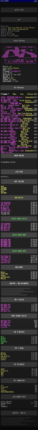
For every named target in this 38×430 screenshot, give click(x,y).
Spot (2, 186)
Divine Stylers (29, 28)
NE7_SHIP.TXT (6, 138)
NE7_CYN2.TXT (6, 121)
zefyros (3, 390)
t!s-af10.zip (6, 261)
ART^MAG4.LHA (6, 243)
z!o (2, 385)
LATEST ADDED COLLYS (19, 219)
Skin (2, 337)
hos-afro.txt (6, 304)
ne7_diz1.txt (6, 125)
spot (2, 389)
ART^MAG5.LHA (6, 244)
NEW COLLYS (19, 198)
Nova (15, 100)
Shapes (14, 141)
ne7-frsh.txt (4, 111)
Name (14, 94)
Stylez (3, 340)
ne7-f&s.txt (5, 108)
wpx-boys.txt (6, 227)
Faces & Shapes (16, 108)
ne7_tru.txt (5, 146)
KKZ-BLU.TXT (5, 228)
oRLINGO (3, 188)
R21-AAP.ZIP (3, 148)
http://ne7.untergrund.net (18, 29)
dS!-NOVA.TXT (16, 71)
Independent (29, 97)
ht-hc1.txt (5, 207)
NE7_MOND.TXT (6, 131)
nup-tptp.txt (6, 308)
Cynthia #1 (15, 120)
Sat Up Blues (13, 135)
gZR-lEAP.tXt (6, 204)
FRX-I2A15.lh (6, 257)
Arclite (3, 355)
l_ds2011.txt (6, 102)
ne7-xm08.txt (6, 118)
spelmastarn (5, 277)
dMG (2, 374)
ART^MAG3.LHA (6, 241)
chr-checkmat (6, 202)
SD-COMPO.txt (4, 151)
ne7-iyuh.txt (4, 116)
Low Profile (5, 356)
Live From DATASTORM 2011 (16, 103)
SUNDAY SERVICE (13, 143)
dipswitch (4, 371)
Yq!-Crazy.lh (6, 256)
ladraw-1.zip (6, 259)
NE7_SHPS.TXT (6, 141)
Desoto (3, 338)
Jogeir (3, 275)
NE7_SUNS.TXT (6, 142)
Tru (13, 146)
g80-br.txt (5, 309)
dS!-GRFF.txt (6, 306)
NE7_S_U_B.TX (6, 134)
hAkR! (3, 369)
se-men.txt (5, 324)
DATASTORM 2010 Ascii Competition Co (15, 98)
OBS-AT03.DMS (6, 240)
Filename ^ (5, 94)
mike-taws (4, 274)
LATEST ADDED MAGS (19, 235)
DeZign (3, 353)
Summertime (17, 118)
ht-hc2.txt (5, 206)
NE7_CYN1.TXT (6, 120)
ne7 (13, 34)
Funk (14, 113)
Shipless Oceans (14, 138)
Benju (3, 272)
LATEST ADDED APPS (19, 251)
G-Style (3, 358)
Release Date (32, 94)
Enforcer (4, 342)
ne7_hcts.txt (6, 128)
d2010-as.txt (3, 98)
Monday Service (13, 132)
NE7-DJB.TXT (3, 106)
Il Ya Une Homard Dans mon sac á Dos (15, 116)
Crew (21, 94)
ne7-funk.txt (6, 113)
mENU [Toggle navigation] (35, 1)
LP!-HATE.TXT (6, 325)
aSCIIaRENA (4, 1)
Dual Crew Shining (15, 28)
